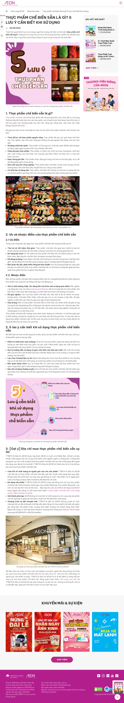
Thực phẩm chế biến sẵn (16, 117)
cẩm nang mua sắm (68, 579)
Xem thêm (91, 68)
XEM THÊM (62, 659)
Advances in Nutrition (40, 289)
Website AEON (69, 510)
